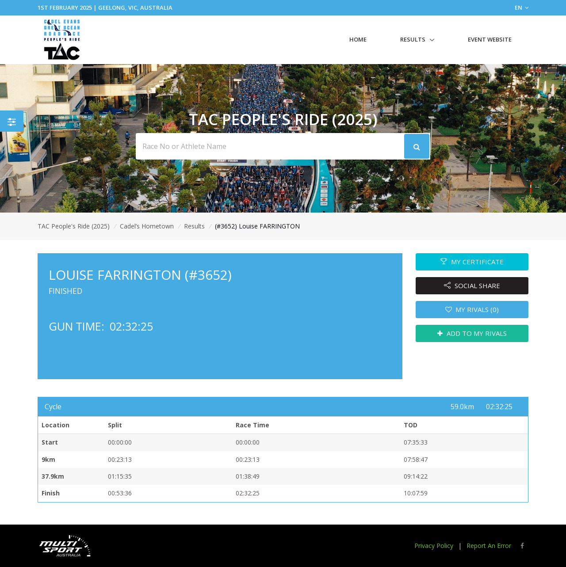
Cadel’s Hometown (147, 226)
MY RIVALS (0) (472, 309)
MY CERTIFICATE (472, 261)
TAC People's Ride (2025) (74, 226)
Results (412, 39)
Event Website (490, 39)
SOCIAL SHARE (472, 285)
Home (358, 39)
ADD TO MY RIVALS (472, 333)
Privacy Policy (433, 545)
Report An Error (489, 545)
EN (521, 7)
